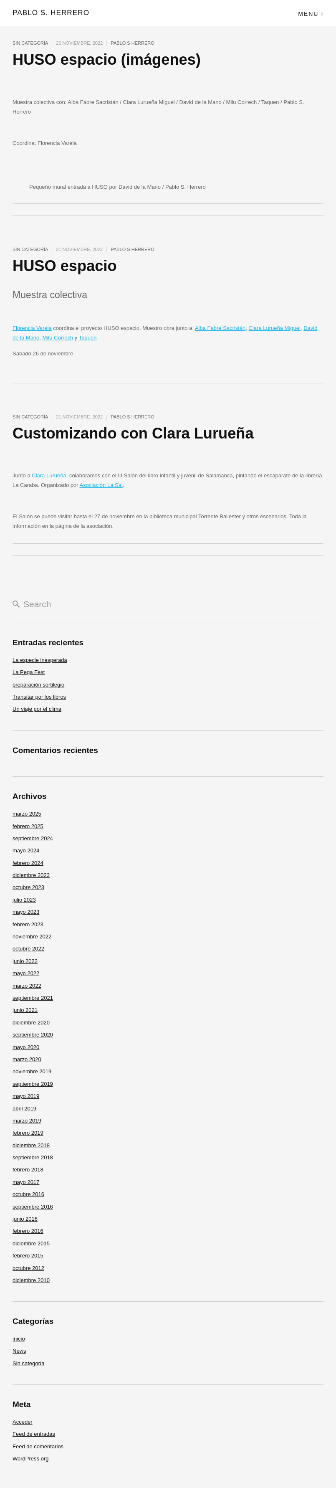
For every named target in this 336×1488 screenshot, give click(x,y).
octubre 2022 (28, 949)
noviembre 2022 (32, 936)
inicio (19, 1339)
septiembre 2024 (33, 838)
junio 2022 (25, 961)
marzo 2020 (27, 1059)
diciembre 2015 (31, 1243)
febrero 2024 (28, 863)
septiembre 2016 (33, 1207)
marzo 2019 (27, 1121)
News (19, 1351)
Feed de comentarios (38, 1446)
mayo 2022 (26, 973)
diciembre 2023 (31, 875)
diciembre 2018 (31, 1145)
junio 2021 (25, 1010)
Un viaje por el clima (37, 709)
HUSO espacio (66, 265)
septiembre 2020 (33, 1035)
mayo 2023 (26, 912)
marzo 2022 (27, 986)
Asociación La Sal (100, 485)
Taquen (88, 338)
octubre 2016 (28, 1194)
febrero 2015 (28, 1255)
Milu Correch (58, 338)
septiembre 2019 (33, 1084)
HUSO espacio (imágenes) (109, 59)
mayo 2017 (26, 1182)
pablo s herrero (132, 43)
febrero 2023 (28, 924)
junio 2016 (25, 1219)
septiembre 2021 (33, 998)
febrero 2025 (28, 826)
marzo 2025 (27, 814)
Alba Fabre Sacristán (220, 328)
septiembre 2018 (33, 1157)
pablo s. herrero (50, 12)
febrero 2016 (28, 1231)
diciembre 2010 (31, 1280)
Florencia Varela (32, 328)
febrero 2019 (28, 1133)
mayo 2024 (26, 850)
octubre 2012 (28, 1268)
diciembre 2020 (31, 1022)
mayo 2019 (26, 1096)
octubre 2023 (28, 887)
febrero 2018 (28, 1169)
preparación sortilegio (38, 685)
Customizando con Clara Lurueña (136, 433)
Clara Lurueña (49, 475)
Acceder (23, 1422)
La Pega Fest (29, 672)
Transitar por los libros (39, 697)
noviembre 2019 (32, 1071)
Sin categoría (30, 43)
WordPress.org (30, 1458)
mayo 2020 (26, 1047)
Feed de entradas (34, 1434)
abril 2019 (24, 1108)
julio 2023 (24, 900)
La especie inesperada (40, 660)
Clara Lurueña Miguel (275, 328)
